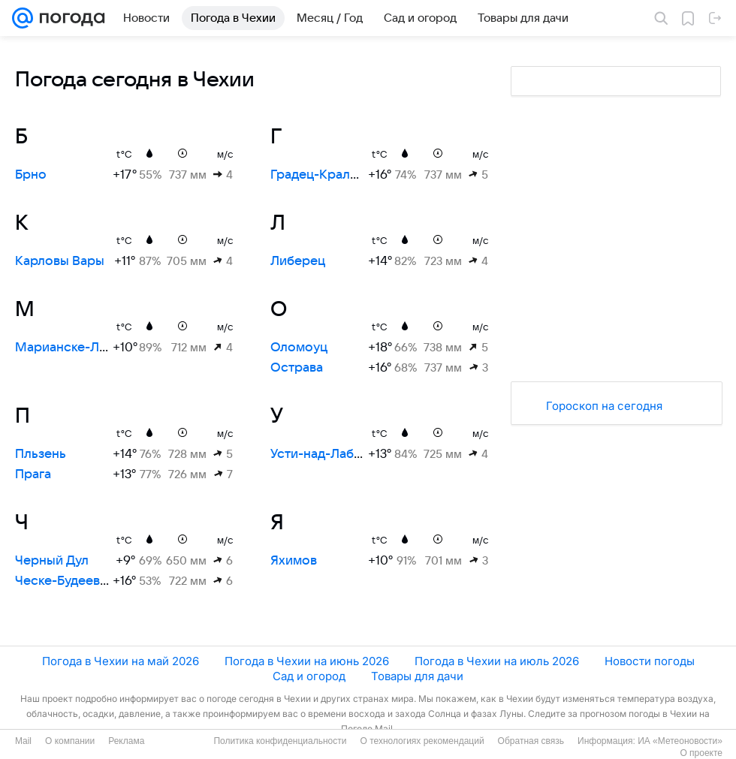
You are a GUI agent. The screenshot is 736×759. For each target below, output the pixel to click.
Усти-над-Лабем (320, 454)
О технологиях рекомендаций (422, 741)
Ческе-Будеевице (68, 581)
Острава (296, 368)
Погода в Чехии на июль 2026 (497, 661)
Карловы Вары (59, 261)
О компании (70, 741)
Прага (33, 474)
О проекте (701, 753)
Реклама (126, 741)
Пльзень (40, 454)
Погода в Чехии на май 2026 (120, 661)
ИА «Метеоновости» (680, 741)
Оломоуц (298, 347)
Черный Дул (52, 561)
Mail (23, 741)
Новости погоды (650, 661)
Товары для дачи (417, 676)
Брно (31, 175)
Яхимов (293, 561)
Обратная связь (531, 741)
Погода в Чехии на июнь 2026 (307, 661)
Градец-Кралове (321, 175)
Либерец (297, 261)
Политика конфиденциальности (279, 741)
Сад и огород (309, 676)
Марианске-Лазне (71, 347)
